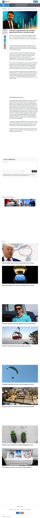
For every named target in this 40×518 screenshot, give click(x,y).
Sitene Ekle (28, 509)
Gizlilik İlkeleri (23, 509)
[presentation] (5, 5)
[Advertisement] (23, 88)
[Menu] (34, 2)
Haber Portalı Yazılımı (7, 516)
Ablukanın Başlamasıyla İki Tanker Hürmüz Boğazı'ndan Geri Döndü (21, 5)
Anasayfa (10, 509)
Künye (15, 509)
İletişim (18, 509)
